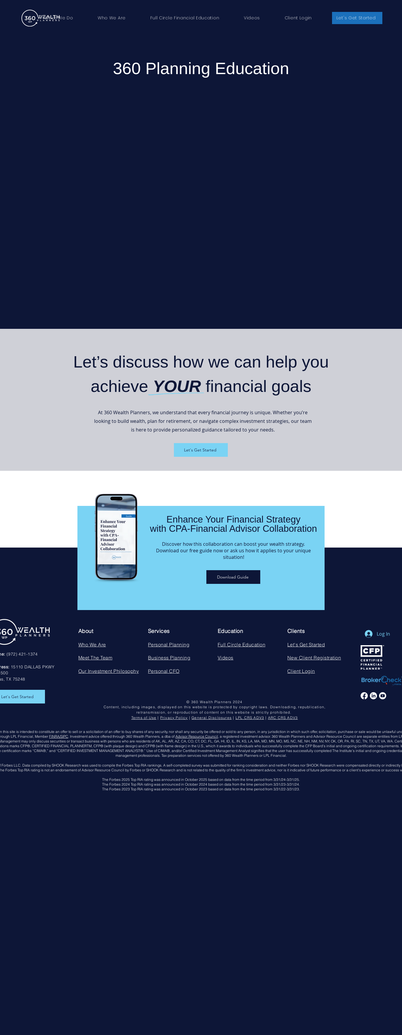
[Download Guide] (233, 577)
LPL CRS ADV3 (250, 717)
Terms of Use (143, 717)
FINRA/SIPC (58, 736)
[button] (59, 18)
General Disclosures (211, 717)
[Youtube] (382, 695)
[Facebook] (364, 695)
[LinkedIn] (373, 695)
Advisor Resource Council (196, 736)
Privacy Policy (174, 717)
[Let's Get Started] (201, 450)
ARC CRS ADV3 (283, 717)
